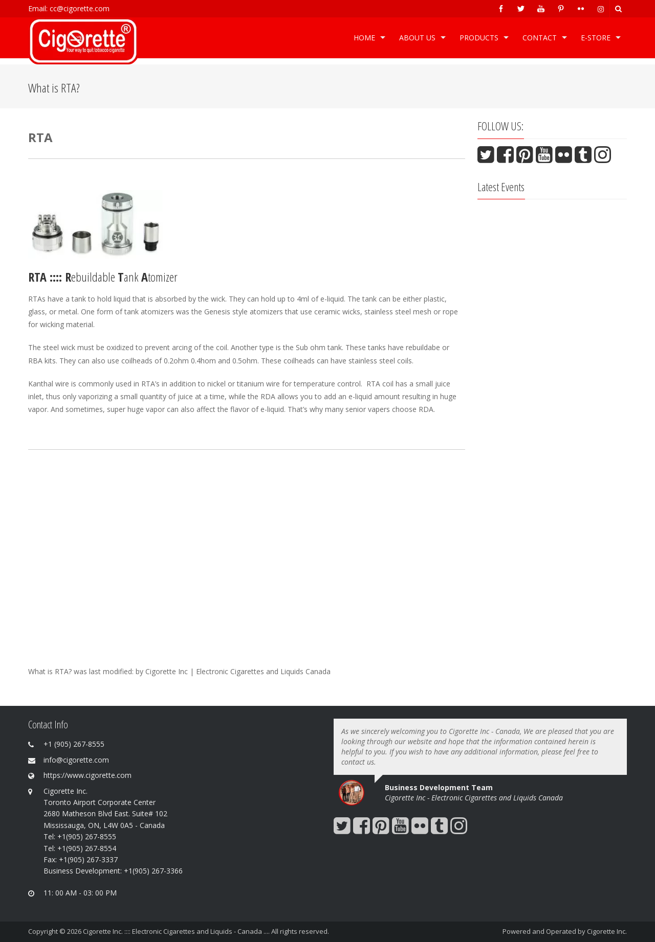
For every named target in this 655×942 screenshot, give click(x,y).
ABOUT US (417, 37)
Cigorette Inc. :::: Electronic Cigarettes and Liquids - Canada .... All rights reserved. (206, 931)
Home (364, 37)
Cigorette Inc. (607, 931)
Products (479, 37)
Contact (539, 37)
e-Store (595, 37)
